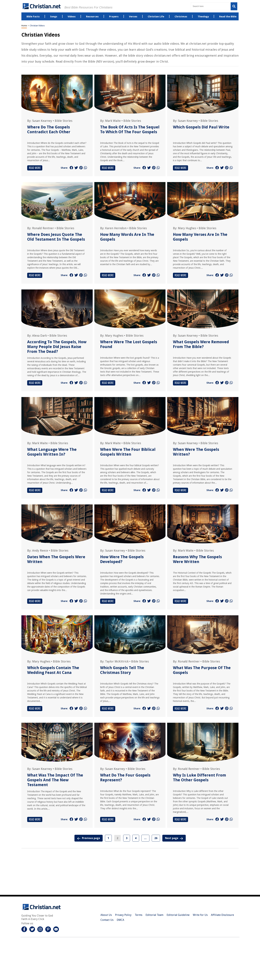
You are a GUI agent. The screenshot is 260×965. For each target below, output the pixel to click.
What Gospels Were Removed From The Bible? (201, 344)
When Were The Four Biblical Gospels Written (128, 452)
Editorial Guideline (178, 915)
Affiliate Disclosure (222, 915)
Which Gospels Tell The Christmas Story (122, 670)
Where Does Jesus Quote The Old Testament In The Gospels (56, 237)
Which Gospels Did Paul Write (201, 127)
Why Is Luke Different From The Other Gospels (199, 777)
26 (155, 838)
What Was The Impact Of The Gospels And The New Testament (55, 780)
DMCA (120, 919)
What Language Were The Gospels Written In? (52, 452)
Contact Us (106, 919)
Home (24, 25)
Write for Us (200, 915)
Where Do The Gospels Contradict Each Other (48, 129)
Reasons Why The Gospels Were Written (197, 559)
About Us (106, 915)
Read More (35, 168)
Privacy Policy (123, 915)
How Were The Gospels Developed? (122, 559)
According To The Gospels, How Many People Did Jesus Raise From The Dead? (56, 347)
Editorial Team (154, 915)
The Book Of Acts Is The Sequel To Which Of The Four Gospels (130, 129)
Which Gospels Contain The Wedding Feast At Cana (53, 670)
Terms (138, 915)
